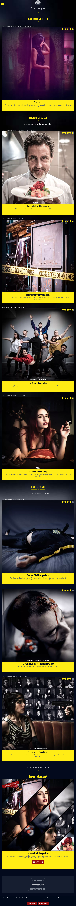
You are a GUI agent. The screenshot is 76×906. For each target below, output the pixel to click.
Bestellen (38, 862)
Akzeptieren (43, 903)
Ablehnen (32, 903)
